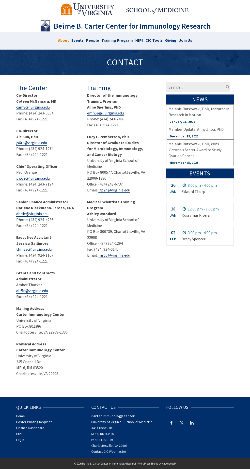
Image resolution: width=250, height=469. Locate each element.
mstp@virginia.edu (114, 255)
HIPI (19, 433)
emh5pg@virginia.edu (105, 113)
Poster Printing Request (34, 422)
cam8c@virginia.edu (33, 107)
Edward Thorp (193, 191)
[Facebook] (171, 422)
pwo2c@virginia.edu (33, 178)
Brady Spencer (193, 238)
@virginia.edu (36, 290)
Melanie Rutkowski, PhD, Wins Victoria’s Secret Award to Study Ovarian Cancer (195, 149)
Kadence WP (169, 463)
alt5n (20, 290)
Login (20, 439)
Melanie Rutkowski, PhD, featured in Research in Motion (199, 111)
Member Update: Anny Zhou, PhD (196, 129)
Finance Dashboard (30, 428)
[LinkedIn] (192, 422)
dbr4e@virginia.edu (32, 213)
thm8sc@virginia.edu (34, 249)
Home (20, 416)
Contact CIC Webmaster (108, 451)
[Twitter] (181, 422)
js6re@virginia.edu (31, 142)
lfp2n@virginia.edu (114, 190)
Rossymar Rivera (196, 215)
